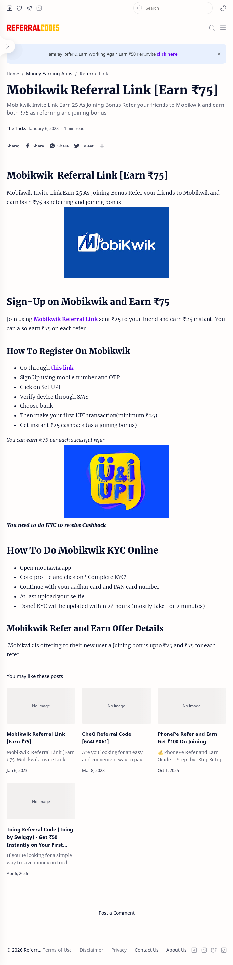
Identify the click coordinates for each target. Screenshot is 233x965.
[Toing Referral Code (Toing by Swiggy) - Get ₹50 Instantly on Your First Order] (41, 801)
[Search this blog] (173, 8)
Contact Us (147, 950)
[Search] (212, 28)
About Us (176, 950)
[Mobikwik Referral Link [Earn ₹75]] (41, 706)
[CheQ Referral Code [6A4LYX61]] (116, 706)
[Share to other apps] (102, 146)
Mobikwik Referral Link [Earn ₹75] (36, 738)
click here (167, 54)
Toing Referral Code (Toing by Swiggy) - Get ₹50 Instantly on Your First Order (40, 837)
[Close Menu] (219, 54)
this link (62, 367)
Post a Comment (117, 913)
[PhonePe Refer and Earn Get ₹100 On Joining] (192, 706)
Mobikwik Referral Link (66, 319)
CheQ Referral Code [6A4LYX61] (106, 738)
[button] (9, 8)
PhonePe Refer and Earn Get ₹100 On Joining (187, 738)
